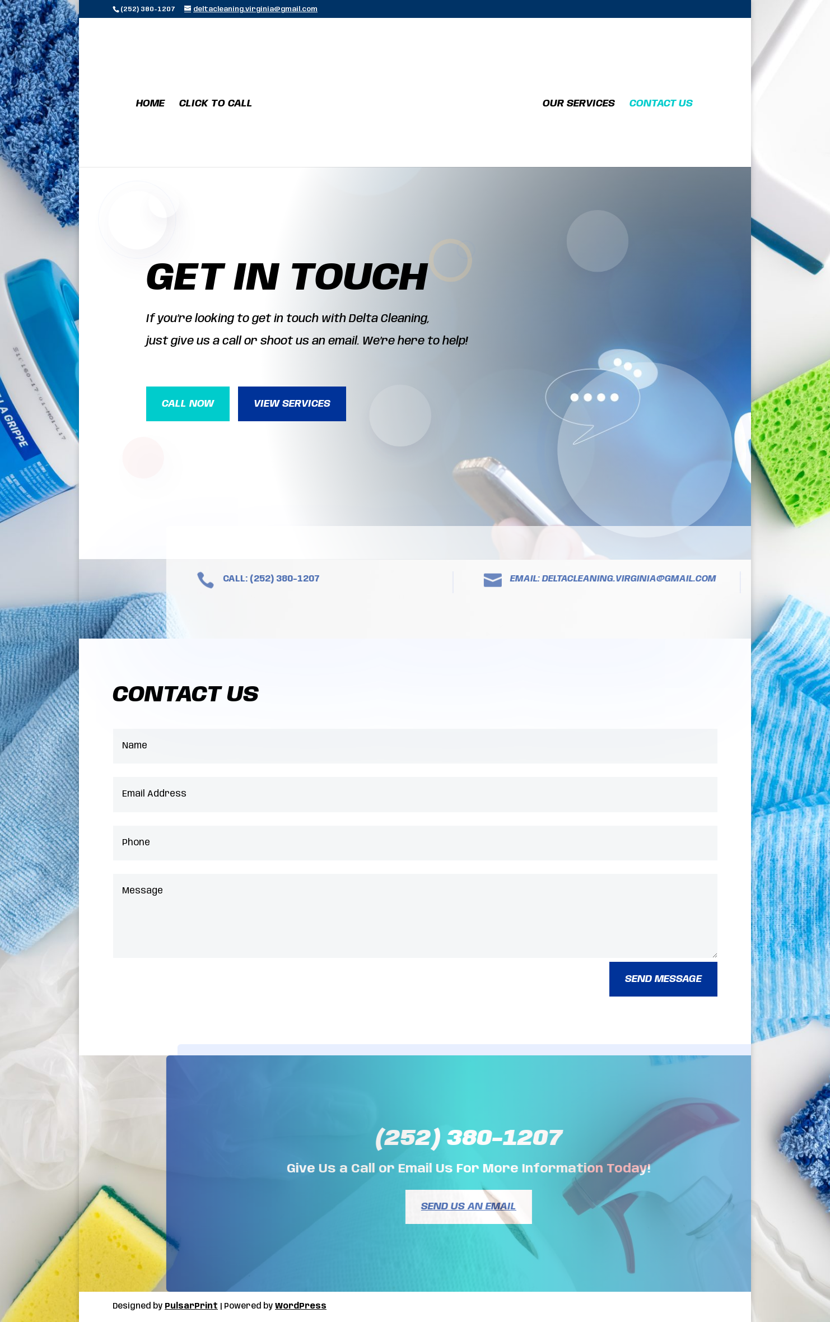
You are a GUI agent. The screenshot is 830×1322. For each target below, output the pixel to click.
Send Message (663, 979)
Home (150, 104)
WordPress (301, 1306)
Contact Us (661, 104)
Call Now (188, 404)
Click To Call (216, 104)
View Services (292, 404)
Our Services (579, 104)
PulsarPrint (191, 1306)
